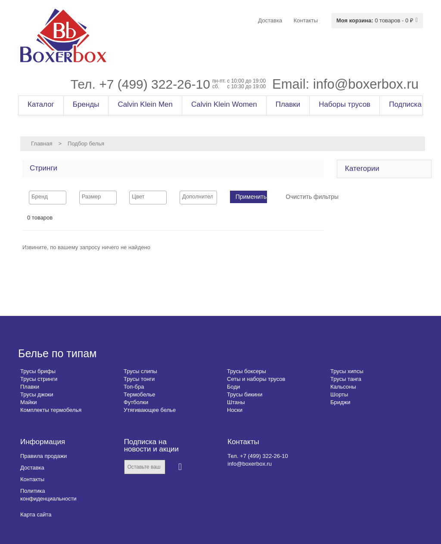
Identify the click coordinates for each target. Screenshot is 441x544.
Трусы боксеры (246, 371)
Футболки (136, 402)
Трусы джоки (36, 394)
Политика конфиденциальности (48, 495)
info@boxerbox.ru (366, 84)
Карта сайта (35, 514)
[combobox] (47, 197)
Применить (251, 196)
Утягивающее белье (150, 410)
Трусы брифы (38, 371)
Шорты (339, 394)
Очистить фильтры (312, 196)
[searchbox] (47, 196)
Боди (233, 386)
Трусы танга (345, 379)
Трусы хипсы (346, 371)
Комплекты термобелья (50, 410)
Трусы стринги (38, 379)
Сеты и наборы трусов (256, 379)
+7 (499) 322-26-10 (154, 84)
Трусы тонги (139, 379)
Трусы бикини (244, 394)
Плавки (29, 386)
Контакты (32, 479)
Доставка (32, 467)
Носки (234, 410)
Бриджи (340, 402)
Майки (28, 402)
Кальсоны (343, 386)
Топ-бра (134, 386)
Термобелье (139, 394)
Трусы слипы (140, 371)
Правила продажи (43, 456)
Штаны (236, 402)
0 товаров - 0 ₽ (374, 20)
